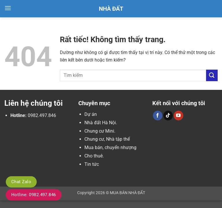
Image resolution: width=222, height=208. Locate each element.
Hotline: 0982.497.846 (33, 194)
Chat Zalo (21, 181)
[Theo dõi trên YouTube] (178, 115)
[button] (7, 8)
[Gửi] (212, 75)
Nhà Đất (111, 9)
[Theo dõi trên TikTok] (168, 115)
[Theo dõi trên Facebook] (157, 115)
